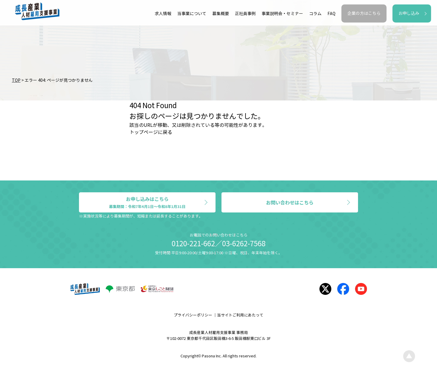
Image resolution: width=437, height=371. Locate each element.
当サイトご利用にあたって (240, 315)
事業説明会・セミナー (282, 13)
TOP (16, 80)
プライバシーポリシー (193, 315)
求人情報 (163, 13)
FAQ (331, 13)
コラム (315, 13)
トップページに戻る (150, 132)
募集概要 (220, 13)
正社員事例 (245, 13)
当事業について (191, 13)
